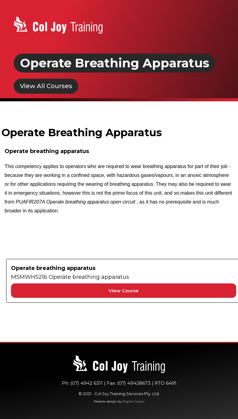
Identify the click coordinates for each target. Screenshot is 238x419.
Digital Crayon (133, 401)
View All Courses (46, 86)
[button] (218, 27)
